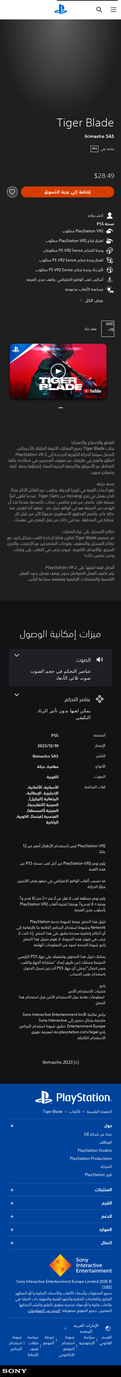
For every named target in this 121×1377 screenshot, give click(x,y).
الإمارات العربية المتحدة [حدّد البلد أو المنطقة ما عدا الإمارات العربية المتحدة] (87, 1328)
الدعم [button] (60, 1216)
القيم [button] (60, 1203)
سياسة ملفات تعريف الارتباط (32, 1345)
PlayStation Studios (95, 1150)
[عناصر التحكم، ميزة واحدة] (60, 707)
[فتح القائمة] (113, 9)
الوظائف (105, 1142)
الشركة (106, 1166)
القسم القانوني (105, 1340)
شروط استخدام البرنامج (15, 1342)
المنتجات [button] (60, 1190)
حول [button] (60, 1125)
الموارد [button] (60, 1230)
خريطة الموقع (48, 1340)
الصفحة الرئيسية (99, 1111)
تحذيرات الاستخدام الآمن (87, 991)
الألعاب (74, 1111)
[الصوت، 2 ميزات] (60, 667)
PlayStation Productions (91, 1158)
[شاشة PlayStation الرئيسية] (61, 9)
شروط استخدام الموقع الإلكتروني (67, 1345)
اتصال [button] (60, 1243)
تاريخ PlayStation (98, 1174)
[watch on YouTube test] (92, 391)
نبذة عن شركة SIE (98, 1134)
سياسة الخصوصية (87, 1340)
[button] (58, 371)
